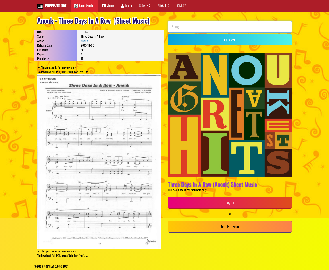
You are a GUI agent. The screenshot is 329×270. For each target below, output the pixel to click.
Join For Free (230, 226)
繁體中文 (145, 5)
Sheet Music (84, 5)
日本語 (181, 5)
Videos (108, 5)
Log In (126, 5)
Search (229, 39)
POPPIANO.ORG (52, 6)
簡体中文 (164, 5)
